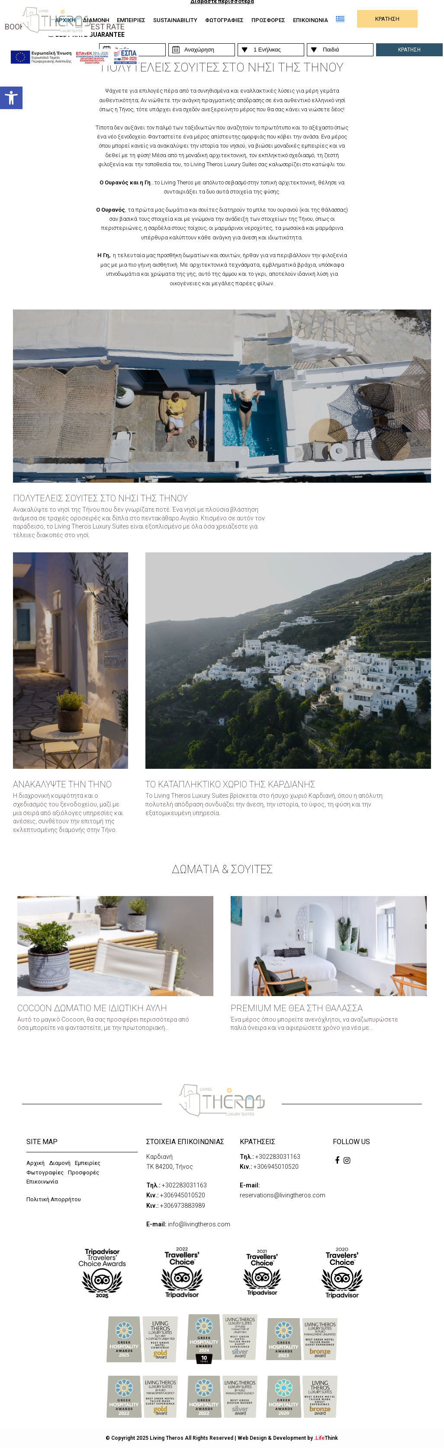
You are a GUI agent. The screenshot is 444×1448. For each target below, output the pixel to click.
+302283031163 (184, 1185)
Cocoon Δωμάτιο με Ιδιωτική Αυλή (92, 1008)
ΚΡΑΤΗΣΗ (387, 19)
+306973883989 (182, 1205)
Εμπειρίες (87, 1163)
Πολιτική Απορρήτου (53, 1199)
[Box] (70, 660)
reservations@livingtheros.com (282, 1195)
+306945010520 (182, 1195)
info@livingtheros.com (199, 1224)
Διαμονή (60, 1163)
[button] (11, 98)
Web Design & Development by (288, 1438)
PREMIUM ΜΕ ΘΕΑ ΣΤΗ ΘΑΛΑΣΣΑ (297, 1008)
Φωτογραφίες (45, 1172)
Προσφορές (83, 1172)
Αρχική (35, 1163)
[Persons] (201, 49)
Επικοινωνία (42, 1181)
